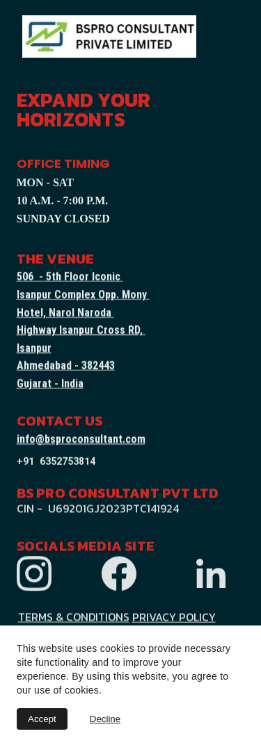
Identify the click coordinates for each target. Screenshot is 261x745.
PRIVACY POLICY (174, 617)
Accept (42, 719)
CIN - (31, 509)
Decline (105, 719)
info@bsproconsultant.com (81, 439)
